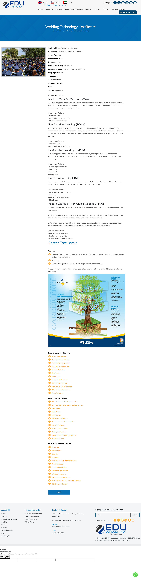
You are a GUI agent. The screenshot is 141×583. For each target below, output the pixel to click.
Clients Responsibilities (32, 514)
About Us (49, 7)
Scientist (55, 452)
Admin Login (5, 533)
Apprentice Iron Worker (60, 357)
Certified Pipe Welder (60, 468)
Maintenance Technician (61, 388)
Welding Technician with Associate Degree (67, 403)
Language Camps (118, 7)
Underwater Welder (59, 465)
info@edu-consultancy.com (60, 524)
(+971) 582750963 (58, 530)
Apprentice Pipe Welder (61, 361)
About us (4, 514)
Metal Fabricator (58, 423)
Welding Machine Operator (62, 384)
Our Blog (81, 2)
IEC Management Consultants (116, 535)
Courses (97, 7)
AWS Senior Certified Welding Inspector (66, 478)
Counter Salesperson (59, 381)
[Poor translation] (7, 554)
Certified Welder (58, 367)
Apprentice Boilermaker (60, 364)
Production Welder (59, 354)
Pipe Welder (56, 410)
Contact (106, 7)
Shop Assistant (57, 391)
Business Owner (58, 436)
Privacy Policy (29, 520)
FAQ (100, 2)
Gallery (88, 7)
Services (59, 7)
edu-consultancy (58, 28)
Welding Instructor (59, 472)
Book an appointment (127, 10)
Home (40, 7)
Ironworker (56, 406)
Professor (55, 445)
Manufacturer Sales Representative (65, 400)
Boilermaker (56, 413)
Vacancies (91, 2)
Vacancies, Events (7, 528)
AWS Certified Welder (60, 426)
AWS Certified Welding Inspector (64, 433)
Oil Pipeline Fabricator (60, 482)
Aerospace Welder (59, 430)
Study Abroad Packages (74, 7)
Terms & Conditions (31, 517)
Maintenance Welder (59, 416)
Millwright (56, 374)
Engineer (55, 455)
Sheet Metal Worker (59, 377)
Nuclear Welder (58, 462)
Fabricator (56, 371)
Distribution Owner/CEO (61, 475)
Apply (59, 490)
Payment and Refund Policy (33, 511)
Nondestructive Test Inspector (63, 420)
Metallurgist (56, 448)
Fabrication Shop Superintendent (64, 458)
